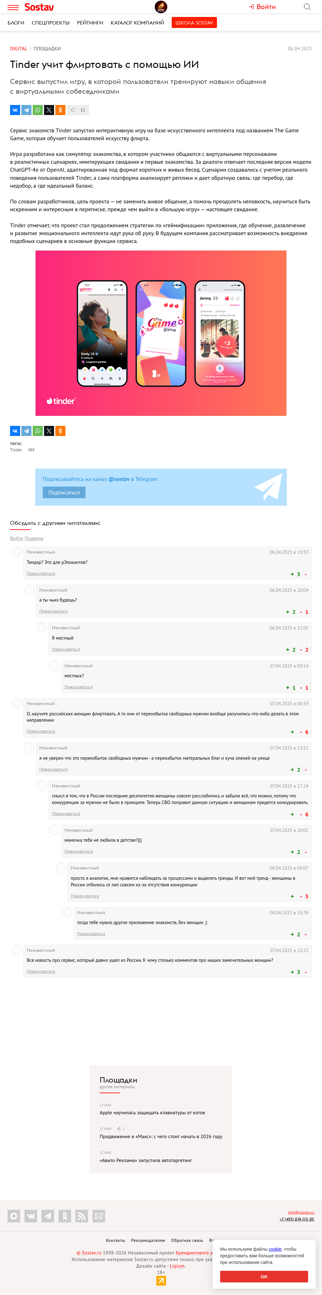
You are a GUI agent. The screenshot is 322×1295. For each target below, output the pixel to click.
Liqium (177, 1266)
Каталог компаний (137, 22)
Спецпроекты (50, 22)
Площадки (118, 1080)
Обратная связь (187, 1240)
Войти (16, 538)
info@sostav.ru (301, 1212)
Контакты (115, 1240)
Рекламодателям (148, 1240)
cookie (275, 1249)
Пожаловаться (41, 573)
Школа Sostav (194, 22)
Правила (34, 538)
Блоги (16, 22)
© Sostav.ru (89, 1253)
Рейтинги (90, 22)
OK (264, 1276)
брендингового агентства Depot (210, 1253)
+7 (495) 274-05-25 (297, 1219)
